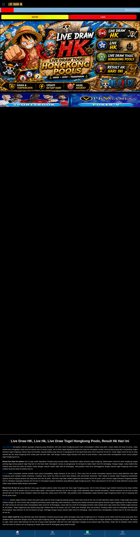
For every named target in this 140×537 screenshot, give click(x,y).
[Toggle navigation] (3, 4)
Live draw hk (7, 447)
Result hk (6, 500)
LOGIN (102, 17)
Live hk (5, 473)
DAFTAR (35, 17)
